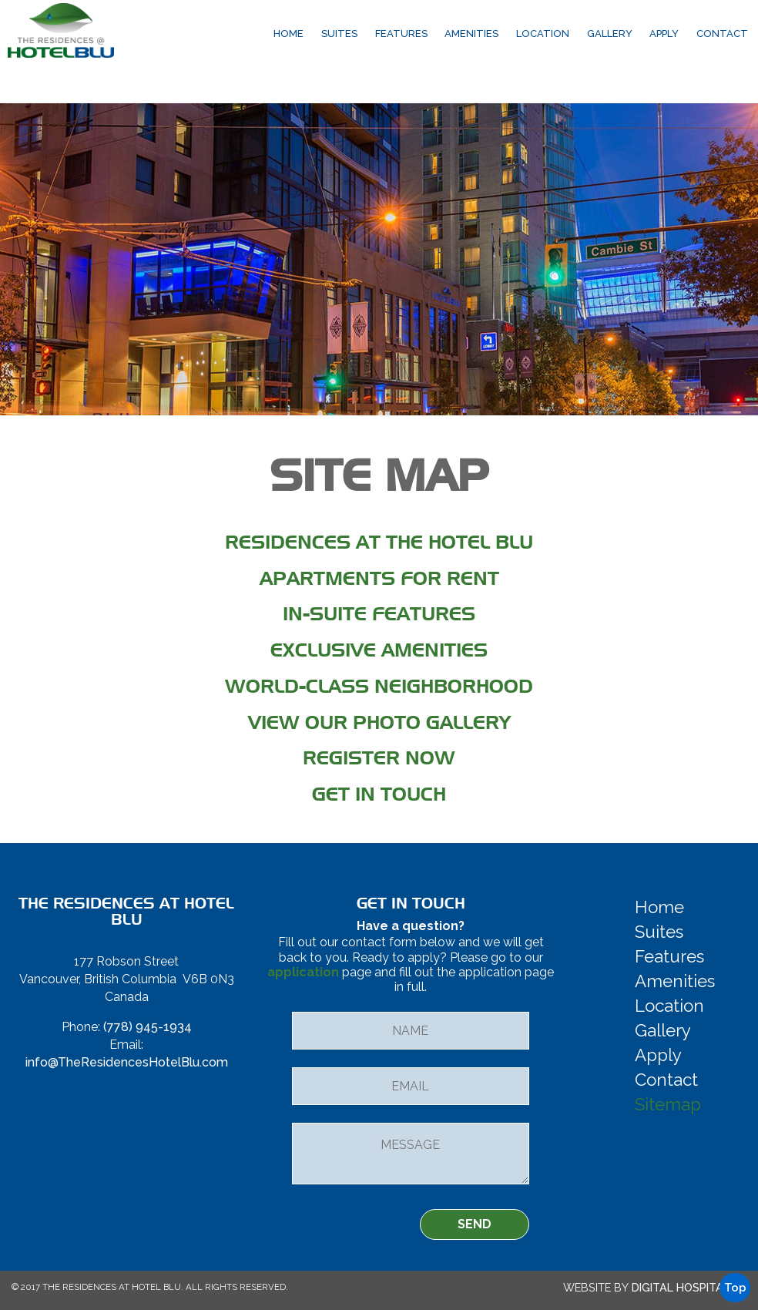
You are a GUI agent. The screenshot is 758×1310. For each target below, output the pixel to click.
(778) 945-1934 (147, 1026)
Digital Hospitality (687, 1287)
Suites (339, 33)
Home (288, 33)
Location (542, 33)
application (303, 972)
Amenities (471, 33)
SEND (474, 1224)
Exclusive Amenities (379, 650)
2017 (30, 1286)
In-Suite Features (379, 614)
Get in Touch (379, 794)
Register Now (379, 758)
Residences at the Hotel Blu (379, 542)
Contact (722, 33)
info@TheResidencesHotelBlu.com (126, 1062)
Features (401, 33)
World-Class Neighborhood (379, 686)
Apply (664, 33)
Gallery (609, 33)
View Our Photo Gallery (379, 722)
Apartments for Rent (379, 578)
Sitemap (668, 1104)
